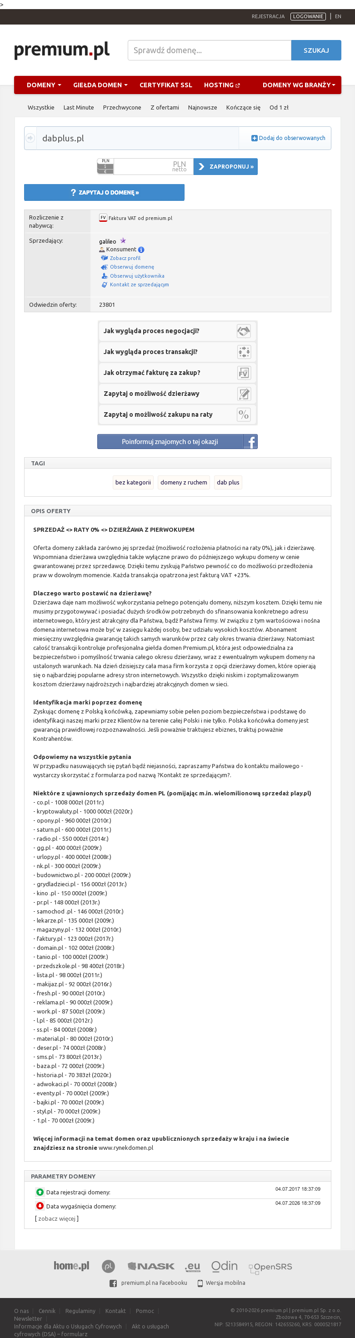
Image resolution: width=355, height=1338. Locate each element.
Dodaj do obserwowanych (292, 138)
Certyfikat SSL (166, 85)
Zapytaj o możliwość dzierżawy (152, 393)
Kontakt (115, 1311)
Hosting (222, 85)
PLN (106, 161)
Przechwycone (122, 107)
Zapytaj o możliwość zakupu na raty (158, 414)
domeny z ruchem (183, 482)
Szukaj (316, 50)
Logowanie (308, 16)
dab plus (228, 482)
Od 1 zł (279, 107)
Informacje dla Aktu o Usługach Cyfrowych (68, 1326)
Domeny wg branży (299, 85)
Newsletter (28, 1319)
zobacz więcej (56, 1218)
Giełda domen (100, 85)
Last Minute (79, 107)
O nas (21, 1311)
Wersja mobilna (221, 1283)
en (338, 16)
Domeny (44, 85)
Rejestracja (268, 16)
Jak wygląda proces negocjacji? (152, 330)
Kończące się (243, 107)
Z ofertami (164, 107)
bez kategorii (133, 482)
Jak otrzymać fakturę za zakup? (152, 372)
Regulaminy (80, 1311)
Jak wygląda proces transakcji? (151, 351)
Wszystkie (41, 107)
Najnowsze (202, 107)
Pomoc (145, 1311)
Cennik (47, 1311)
